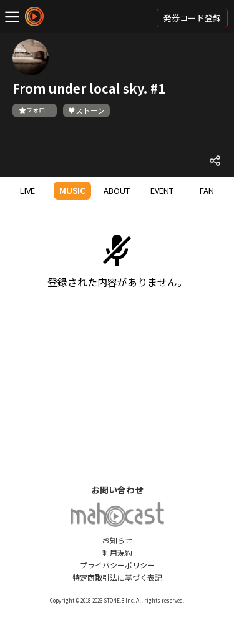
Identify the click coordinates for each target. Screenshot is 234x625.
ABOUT (117, 190)
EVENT (161, 190)
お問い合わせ (117, 489)
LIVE (27, 190)
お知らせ (117, 540)
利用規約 (117, 552)
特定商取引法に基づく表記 (117, 577)
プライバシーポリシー (117, 565)
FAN (207, 190)
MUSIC (72, 190)
